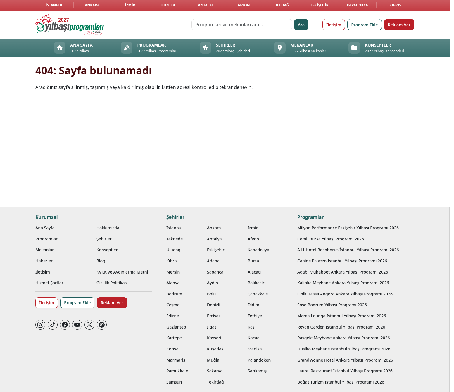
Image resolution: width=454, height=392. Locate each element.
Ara (301, 24)
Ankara (92, 5)
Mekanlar (44, 249)
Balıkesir (256, 283)
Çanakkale (258, 294)
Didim (253, 304)
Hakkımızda (107, 228)
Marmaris (175, 360)
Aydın (212, 283)
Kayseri (214, 338)
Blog (100, 261)
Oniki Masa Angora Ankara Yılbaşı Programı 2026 (345, 294)
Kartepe (174, 338)
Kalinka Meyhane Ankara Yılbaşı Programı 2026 (343, 283)
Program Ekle (364, 24)
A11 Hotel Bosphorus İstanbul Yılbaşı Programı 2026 (348, 249)
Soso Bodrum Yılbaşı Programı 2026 (332, 304)
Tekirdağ (215, 382)
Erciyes (213, 316)
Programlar (46, 239)
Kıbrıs (395, 5)
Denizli (213, 304)
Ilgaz (211, 327)
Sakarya (214, 371)
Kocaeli (255, 338)
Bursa (253, 261)
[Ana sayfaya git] (69, 24)
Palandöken (259, 360)
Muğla (213, 360)
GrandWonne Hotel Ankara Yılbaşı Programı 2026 (345, 360)
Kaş (251, 327)
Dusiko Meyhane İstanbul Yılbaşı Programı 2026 (343, 349)
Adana (213, 261)
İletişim (333, 24)
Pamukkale (177, 371)
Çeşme (172, 304)
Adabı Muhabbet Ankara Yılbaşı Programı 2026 (342, 272)
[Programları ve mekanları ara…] (241, 24)
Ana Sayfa (45, 228)
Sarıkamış (257, 371)
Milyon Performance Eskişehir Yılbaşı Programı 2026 (348, 228)
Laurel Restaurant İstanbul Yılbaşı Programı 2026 (345, 371)
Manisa (255, 349)
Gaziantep (176, 327)
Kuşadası (216, 349)
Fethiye (255, 316)
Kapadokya (357, 5)
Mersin (173, 272)
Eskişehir (319, 5)
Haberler (44, 261)
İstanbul (54, 5)
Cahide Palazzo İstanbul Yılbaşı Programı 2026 (342, 261)
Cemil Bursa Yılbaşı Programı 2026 (330, 239)
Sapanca (215, 272)
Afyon (244, 5)
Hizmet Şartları (50, 283)
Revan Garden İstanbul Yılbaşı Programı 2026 (341, 327)
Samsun (174, 382)
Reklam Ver (399, 24)
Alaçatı (254, 272)
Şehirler (104, 239)
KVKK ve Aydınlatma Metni (122, 272)
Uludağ (281, 5)
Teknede (168, 5)
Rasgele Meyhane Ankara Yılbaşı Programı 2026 (343, 338)
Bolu (211, 294)
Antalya (206, 5)
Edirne (172, 316)
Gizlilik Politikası (112, 283)
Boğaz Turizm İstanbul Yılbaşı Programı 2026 (340, 382)
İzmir (130, 5)
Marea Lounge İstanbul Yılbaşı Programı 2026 (341, 316)
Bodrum (174, 294)
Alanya (172, 283)
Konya (172, 349)
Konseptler (107, 249)
